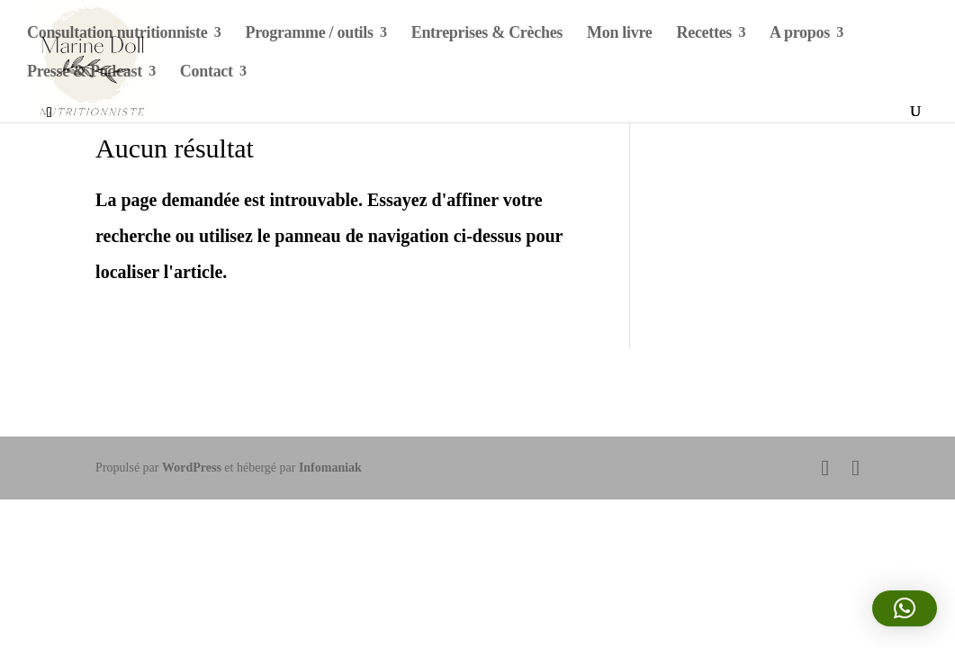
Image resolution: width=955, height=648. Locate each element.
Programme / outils (309, 33)
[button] (904, 608)
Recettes (705, 33)
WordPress (191, 467)
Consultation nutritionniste (117, 33)
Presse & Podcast (84, 72)
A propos (800, 33)
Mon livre (619, 33)
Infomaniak (330, 467)
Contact (206, 72)
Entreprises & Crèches (487, 33)
